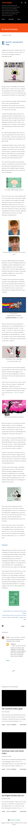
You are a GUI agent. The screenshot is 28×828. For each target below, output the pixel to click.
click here (16, 392)
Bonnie (8, 637)
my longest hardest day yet (13, 795)
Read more (23, 724)
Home (3, 19)
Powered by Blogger (14, 820)
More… (19, 19)
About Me (11, 19)
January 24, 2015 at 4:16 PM (18, 645)
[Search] (22, 3)
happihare (13, 644)
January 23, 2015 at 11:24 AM (18, 637)
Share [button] (22, 626)
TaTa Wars (7, 3)
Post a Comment (11, 724)
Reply (8, 660)
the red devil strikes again (12, 709)
